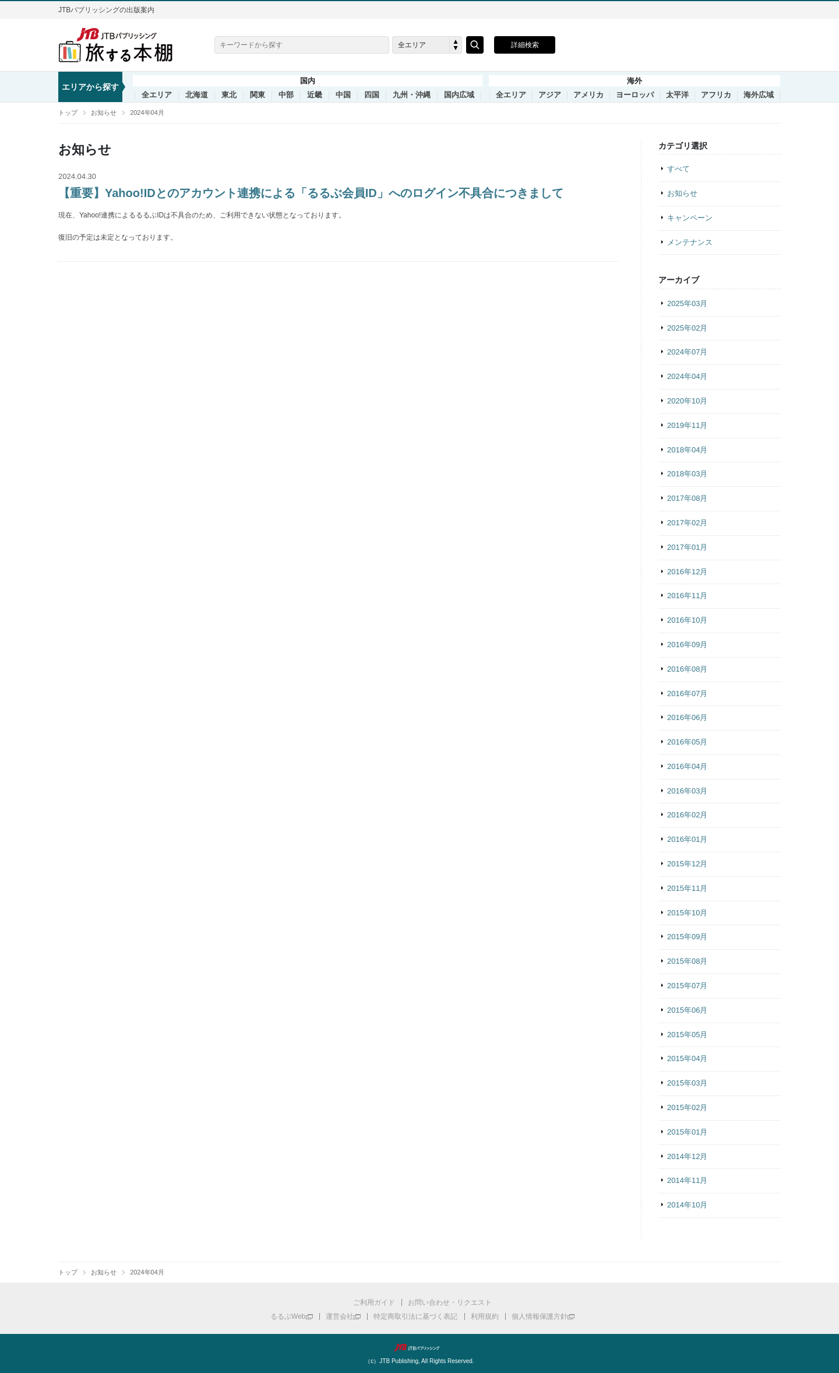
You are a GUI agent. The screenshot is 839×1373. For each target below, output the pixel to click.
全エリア (157, 95)
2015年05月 (687, 1034)
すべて (678, 168)
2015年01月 (687, 1132)
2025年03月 (687, 303)
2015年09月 (687, 936)
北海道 (196, 95)
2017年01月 (687, 547)
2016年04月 (687, 766)
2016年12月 (687, 571)
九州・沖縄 (412, 95)
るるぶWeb (287, 1316)
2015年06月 (687, 1010)
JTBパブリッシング (419, 1347)
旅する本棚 (122, 44)
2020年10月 (687, 400)
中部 (286, 95)
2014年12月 (687, 1156)
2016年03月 (687, 790)
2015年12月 (687, 863)
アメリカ (588, 95)
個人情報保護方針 (539, 1316)
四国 (371, 95)
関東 (257, 95)
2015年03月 (687, 1083)
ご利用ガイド (374, 1302)
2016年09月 (687, 644)
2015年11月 (687, 888)
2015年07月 (687, 985)
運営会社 (340, 1316)
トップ (67, 112)
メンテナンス (690, 242)
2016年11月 (687, 595)
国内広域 (459, 95)
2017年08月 (687, 498)
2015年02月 (687, 1107)
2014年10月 (687, 1204)
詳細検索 (525, 45)
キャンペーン (690, 217)
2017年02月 (687, 522)
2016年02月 (687, 814)
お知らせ (104, 112)
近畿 (314, 95)
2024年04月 (147, 112)
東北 (229, 95)
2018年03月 (687, 473)
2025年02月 (687, 328)
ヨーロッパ (635, 95)
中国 (343, 95)
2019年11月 (687, 425)
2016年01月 (687, 839)
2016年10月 (687, 620)
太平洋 (677, 95)
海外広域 (758, 95)
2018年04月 (687, 449)
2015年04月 (687, 1058)
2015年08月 (687, 961)
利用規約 (485, 1316)
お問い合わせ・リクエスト (450, 1302)
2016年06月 (687, 717)
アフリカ (716, 95)
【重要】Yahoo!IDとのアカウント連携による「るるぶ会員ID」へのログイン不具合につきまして (310, 193)
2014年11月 (687, 1180)
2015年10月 (687, 912)
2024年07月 (687, 351)
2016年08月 (687, 669)
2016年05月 (687, 742)
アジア (549, 95)
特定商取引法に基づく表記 (415, 1316)
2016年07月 (687, 693)
